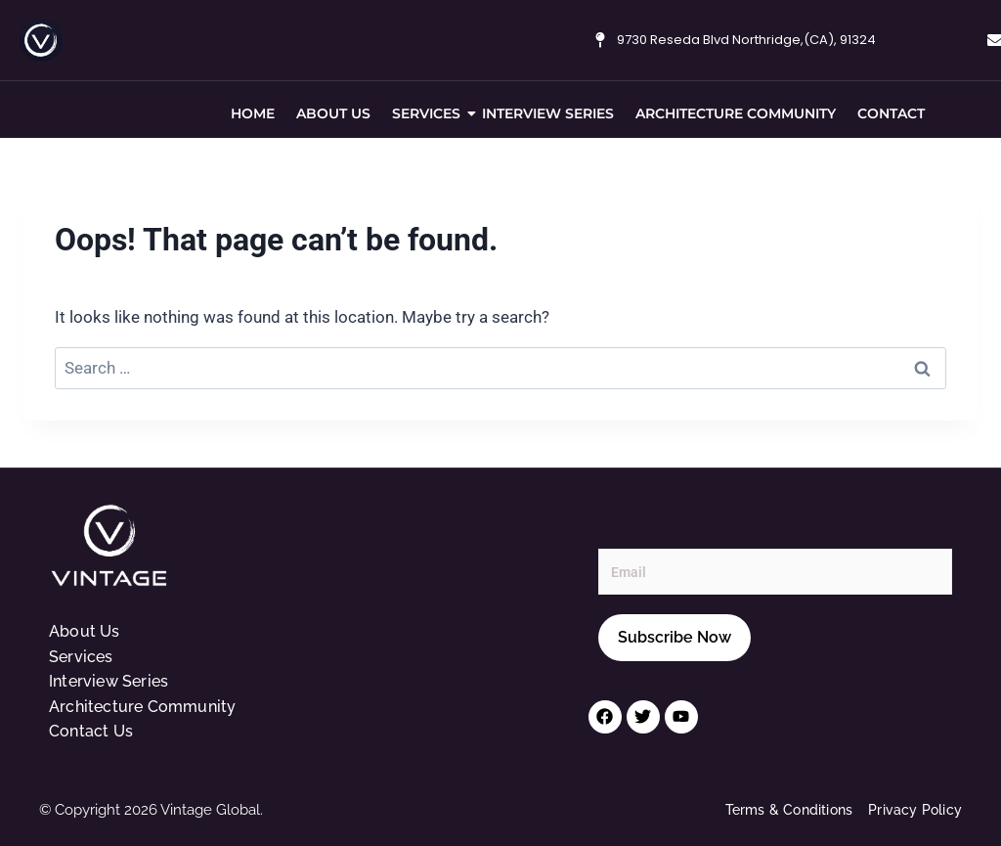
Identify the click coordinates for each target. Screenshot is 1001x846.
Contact (891, 113)
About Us (333, 113)
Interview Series (548, 113)
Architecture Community (735, 113)
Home (253, 113)
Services (428, 113)
